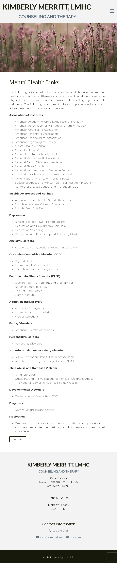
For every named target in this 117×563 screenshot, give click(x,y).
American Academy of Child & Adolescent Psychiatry (49, 121)
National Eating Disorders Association (39, 162)
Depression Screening (29, 230)
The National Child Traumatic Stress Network (44, 174)
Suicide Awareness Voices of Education (40, 204)
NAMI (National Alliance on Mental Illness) (42, 178)
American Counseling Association (37, 129)
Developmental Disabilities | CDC (36, 396)
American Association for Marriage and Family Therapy (50, 125)
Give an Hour (23, 282)
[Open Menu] (112, 11)
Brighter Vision (67, 557)
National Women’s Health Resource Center (42, 170)
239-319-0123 (60, 530)
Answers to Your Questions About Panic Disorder (46, 247)
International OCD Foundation (34, 265)
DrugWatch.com (25, 423)
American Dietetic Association (34, 330)
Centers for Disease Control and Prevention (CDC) (47, 186)
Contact (17, 439)
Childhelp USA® (25, 374)
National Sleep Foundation (32, 166)
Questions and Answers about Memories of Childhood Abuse (54, 378)
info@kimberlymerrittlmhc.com (60, 537)
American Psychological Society (35, 142)
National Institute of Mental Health (37, 154)
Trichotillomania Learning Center (36, 269)
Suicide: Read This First (29, 208)
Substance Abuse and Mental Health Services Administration (54, 182)
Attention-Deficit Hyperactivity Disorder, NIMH (44, 361)
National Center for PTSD (31, 286)
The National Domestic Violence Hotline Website (46, 382)
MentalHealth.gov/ (27, 150)
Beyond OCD (23, 261)
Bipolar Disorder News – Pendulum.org (40, 221)
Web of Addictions (27, 316)
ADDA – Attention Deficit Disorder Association (44, 357)
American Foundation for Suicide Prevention (44, 200)
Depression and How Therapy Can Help (40, 226)
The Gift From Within (28, 291)
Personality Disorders (28, 343)
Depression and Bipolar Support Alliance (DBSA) (46, 234)
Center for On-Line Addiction (33, 312)
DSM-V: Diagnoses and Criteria (35, 409)
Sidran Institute (25, 294)
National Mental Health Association (37, 158)
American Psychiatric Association (36, 133)
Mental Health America (30, 146)
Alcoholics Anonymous (29, 308)
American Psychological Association (38, 138)
